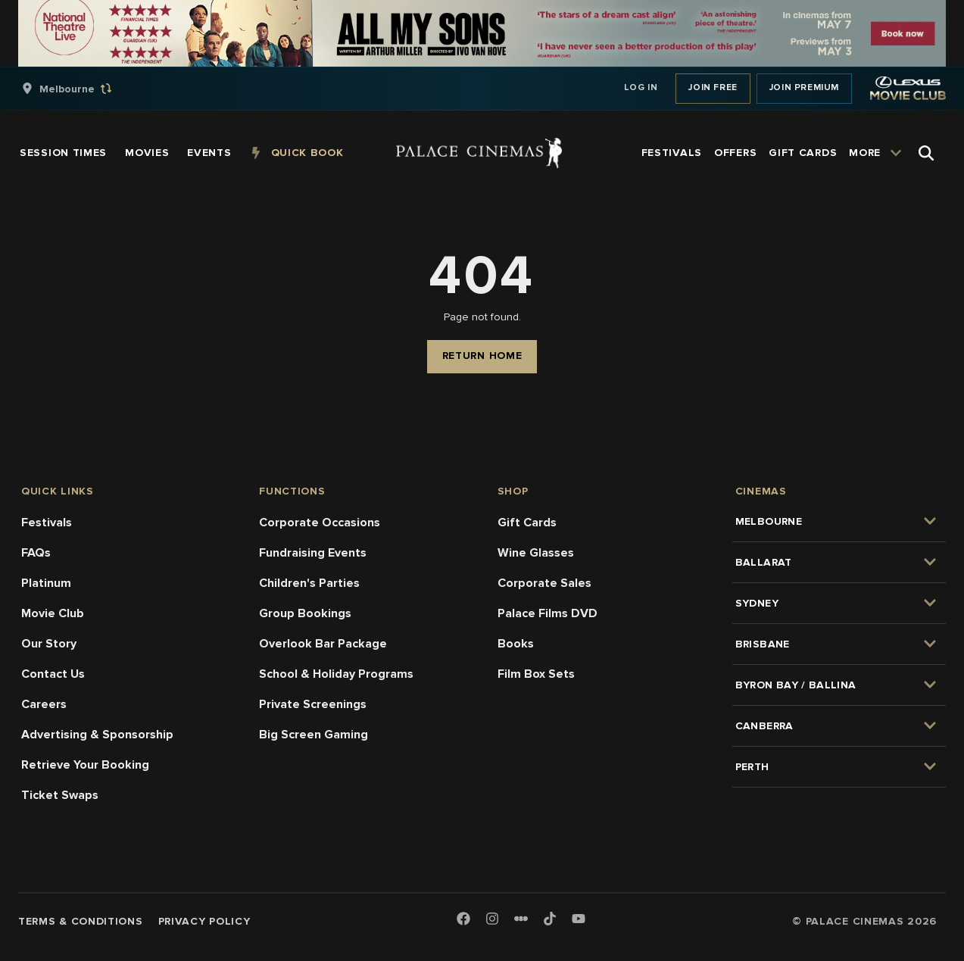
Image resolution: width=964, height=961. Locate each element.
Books (516, 643)
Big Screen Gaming (313, 734)
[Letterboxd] (521, 918)
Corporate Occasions (319, 522)
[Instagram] (492, 920)
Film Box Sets (536, 674)
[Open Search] (926, 153)
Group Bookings (305, 613)
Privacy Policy (204, 921)
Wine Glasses (536, 552)
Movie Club (52, 613)
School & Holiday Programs (336, 674)
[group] (82, 88)
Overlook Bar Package (323, 643)
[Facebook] (463, 920)
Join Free (712, 87)
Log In (641, 87)
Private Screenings (313, 704)
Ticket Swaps (59, 795)
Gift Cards (527, 522)
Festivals (46, 522)
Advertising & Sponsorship (97, 734)
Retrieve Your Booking (85, 764)
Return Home (482, 355)
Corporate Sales (544, 583)
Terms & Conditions (80, 921)
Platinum (46, 583)
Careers (44, 704)
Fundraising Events (313, 552)
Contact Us (53, 674)
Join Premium (804, 87)
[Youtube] (578, 920)
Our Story (48, 643)
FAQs (36, 552)
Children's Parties (309, 583)
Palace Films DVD (547, 613)
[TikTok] (550, 918)
